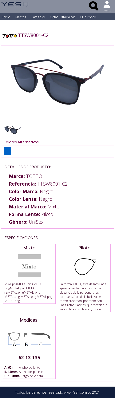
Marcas (20, 17)
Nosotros (9, 24)
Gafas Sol (38, 17)
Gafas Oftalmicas (63, 17)
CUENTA (107, 10)
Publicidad (88, 17)
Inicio (6, 17)
